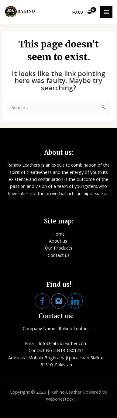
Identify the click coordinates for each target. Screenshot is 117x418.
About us (58, 241)
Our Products (58, 248)
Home (58, 234)
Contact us (59, 255)
